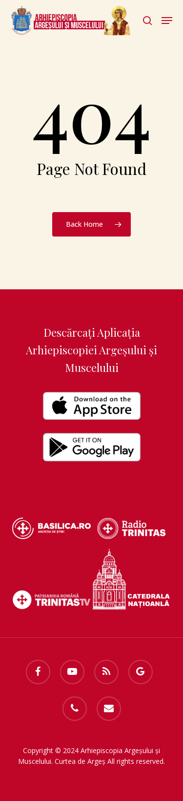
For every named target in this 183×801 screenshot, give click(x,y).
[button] (167, 20)
